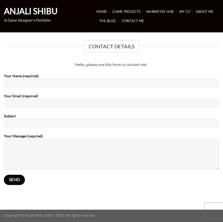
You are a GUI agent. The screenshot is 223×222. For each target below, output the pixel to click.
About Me (204, 12)
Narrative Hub (159, 12)
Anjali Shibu (30, 11)
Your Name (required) (111, 82)
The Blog (107, 21)
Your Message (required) (111, 153)
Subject (111, 123)
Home (101, 12)
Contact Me (133, 21)
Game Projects (127, 12)
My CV (184, 12)
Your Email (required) (111, 103)
